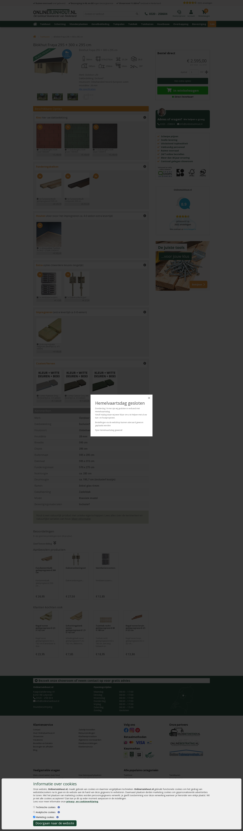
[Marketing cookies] (34, 817)
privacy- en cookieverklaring (82, 801)
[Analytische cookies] (34, 812)
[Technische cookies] (34, 807)
